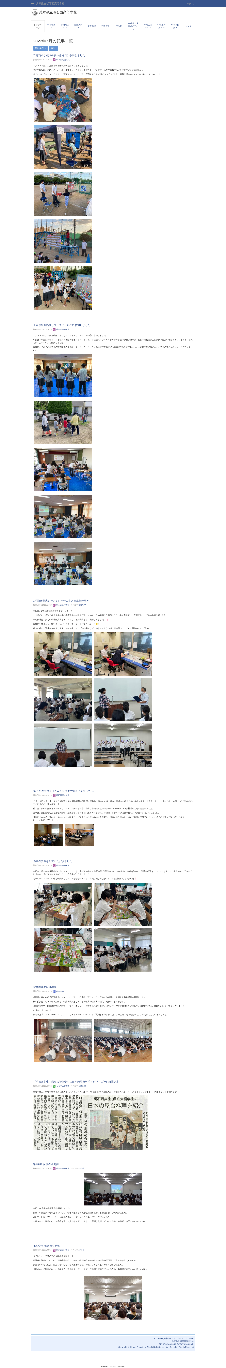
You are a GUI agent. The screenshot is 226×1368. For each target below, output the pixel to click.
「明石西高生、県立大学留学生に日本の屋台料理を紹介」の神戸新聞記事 (76, 1081)
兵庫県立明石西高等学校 (50, 3)
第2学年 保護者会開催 (46, 1164)
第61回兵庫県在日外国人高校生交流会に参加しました (64, 791)
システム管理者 (61, 1086)
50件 (53, 48)
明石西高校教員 (61, 60)
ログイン (191, 3)
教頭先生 (58, 991)
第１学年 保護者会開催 (46, 1245)
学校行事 (82, 605)
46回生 (81, 1168)
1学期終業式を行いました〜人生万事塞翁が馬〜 (61, 600)
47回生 (81, 1250)
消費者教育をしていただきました (52, 861)
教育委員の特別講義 (44, 987)
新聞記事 (82, 1086)
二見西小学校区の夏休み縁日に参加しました (59, 55)
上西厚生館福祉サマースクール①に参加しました (61, 325)
